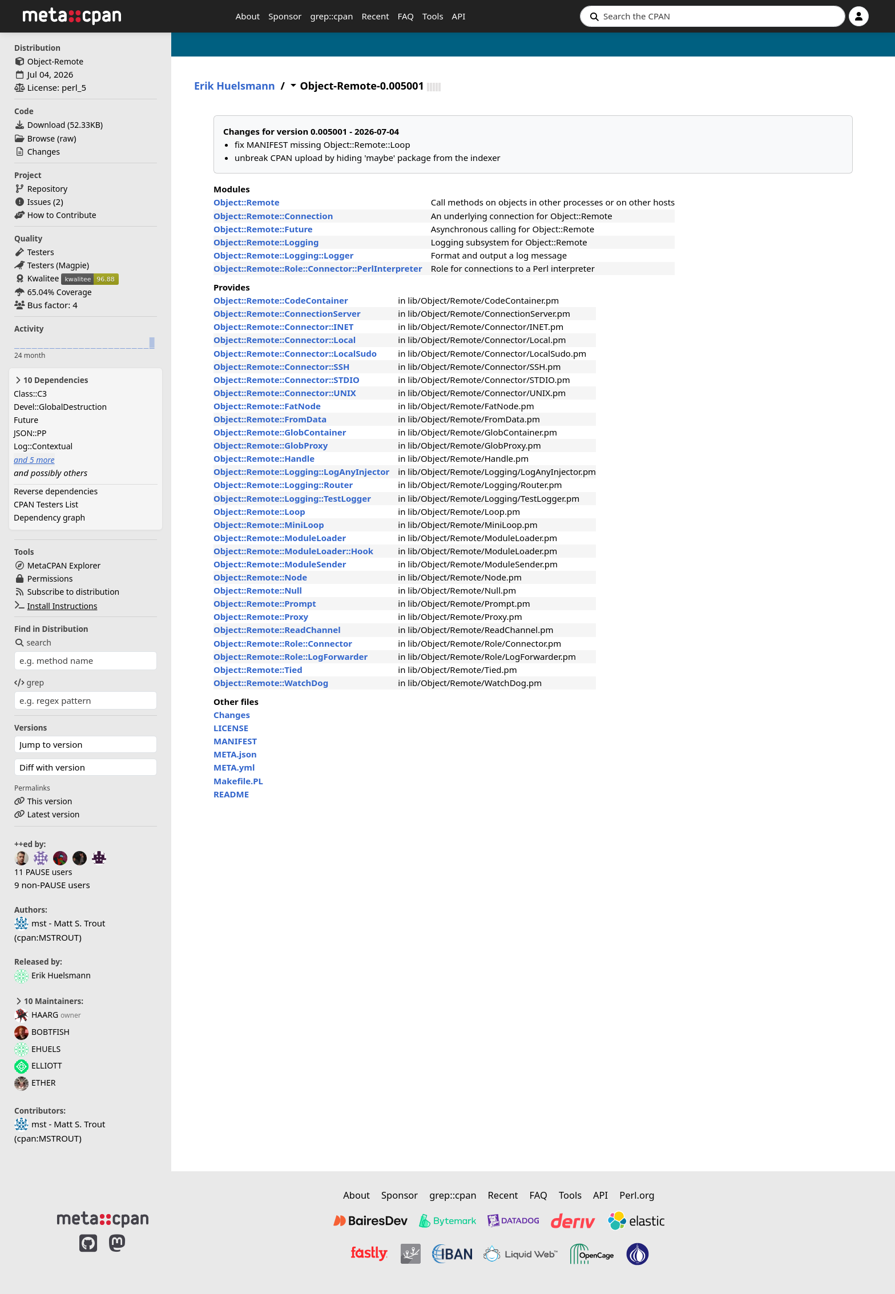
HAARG (36, 1014)
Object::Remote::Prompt (264, 603)
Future (26, 419)
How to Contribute (61, 214)
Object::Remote (246, 202)
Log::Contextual (43, 446)
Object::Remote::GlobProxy (270, 445)
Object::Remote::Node (260, 577)
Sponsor (284, 16)
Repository (47, 188)
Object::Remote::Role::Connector (282, 643)
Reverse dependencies (56, 491)
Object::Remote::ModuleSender (279, 564)
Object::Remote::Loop (259, 511)
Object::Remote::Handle (264, 458)
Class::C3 (30, 393)
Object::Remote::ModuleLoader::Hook (293, 551)
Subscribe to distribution (73, 591)
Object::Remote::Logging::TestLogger (292, 498)
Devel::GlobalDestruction (60, 406)
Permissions (50, 578)
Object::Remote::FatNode (267, 406)
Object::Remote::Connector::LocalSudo (295, 353)
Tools (433, 16)
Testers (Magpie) (58, 265)
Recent (375, 16)
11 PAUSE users (43, 871)
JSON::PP (30, 433)
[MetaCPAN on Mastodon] (128, 1255)
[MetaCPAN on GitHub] (88, 1255)
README (231, 794)
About (248, 16)
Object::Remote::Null (257, 590)
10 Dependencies (51, 380)
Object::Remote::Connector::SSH (281, 366)
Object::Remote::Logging (266, 242)
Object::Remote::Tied (258, 669)
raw (67, 138)
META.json (235, 754)
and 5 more (34, 459)
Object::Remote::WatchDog (270, 682)
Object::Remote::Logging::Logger (283, 255)
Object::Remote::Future (263, 229)
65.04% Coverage (59, 292)
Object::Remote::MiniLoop (268, 524)
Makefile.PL (238, 781)
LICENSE (230, 727)
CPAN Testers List (46, 504)
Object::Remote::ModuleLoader (279, 537)
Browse (41, 138)
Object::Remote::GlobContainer (279, 432)
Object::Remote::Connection (273, 215)
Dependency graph (49, 517)
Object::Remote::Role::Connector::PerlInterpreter (317, 268)
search (32, 642)
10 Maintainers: (48, 1001)
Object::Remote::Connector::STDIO (286, 379)
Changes (43, 151)
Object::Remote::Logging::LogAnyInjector (301, 471)
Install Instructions (62, 605)
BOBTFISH (42, 1031)
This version (49, 801)
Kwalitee (43, 278)
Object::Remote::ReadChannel (277, 629)
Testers (40, 252)
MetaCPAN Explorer (63, 565)
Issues (39, 201)
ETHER (34, 1082)
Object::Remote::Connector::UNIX (284, 392)
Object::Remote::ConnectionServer (287, 313)
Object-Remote (55, 61)
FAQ (406, 16)
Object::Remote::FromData (269, 419)
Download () (65, 124)
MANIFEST (235, 741)
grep (29, 682)
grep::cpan (331, 16)
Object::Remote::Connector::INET (283, 326)
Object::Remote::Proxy (260, 616)
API (459, 16)
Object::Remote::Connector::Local (284, 339)
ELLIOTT (38, 1065)
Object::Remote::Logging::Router (283, 484)
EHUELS (37, 1048)
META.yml (234, 767)
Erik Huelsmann (52, 975)
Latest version (53, 814)
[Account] (858, 16)
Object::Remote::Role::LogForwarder (290, 656)
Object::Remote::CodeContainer (280, 300)
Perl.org (637, 1195)
